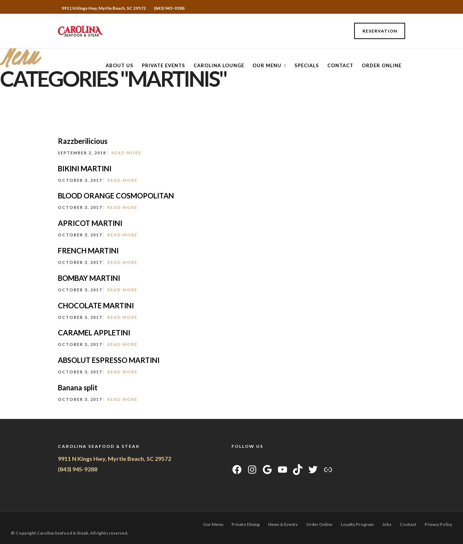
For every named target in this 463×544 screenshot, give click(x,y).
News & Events (283, 524)
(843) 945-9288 (169, 8)
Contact (340, 65)
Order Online (382, 65)
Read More (126, 152)
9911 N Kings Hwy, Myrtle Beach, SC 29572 (114, 458)
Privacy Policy (438, 524)
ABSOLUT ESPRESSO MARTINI (109, 360)
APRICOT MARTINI (90, 223)
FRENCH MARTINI (88, 250)
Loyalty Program (357, 524)
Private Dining (246, 524)
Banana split (78, 387)
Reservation (379, 31)
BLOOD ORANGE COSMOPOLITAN (116, 195)
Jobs (386, 524)
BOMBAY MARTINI (89, 278)
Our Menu (266, 65)
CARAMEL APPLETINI (94, 332)
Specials (306, 65)
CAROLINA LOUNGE (219, 65)
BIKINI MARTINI (84, 168)
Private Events (163, 65)
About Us (119, 65)
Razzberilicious (82, 141)
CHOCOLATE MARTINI (96, 305)
